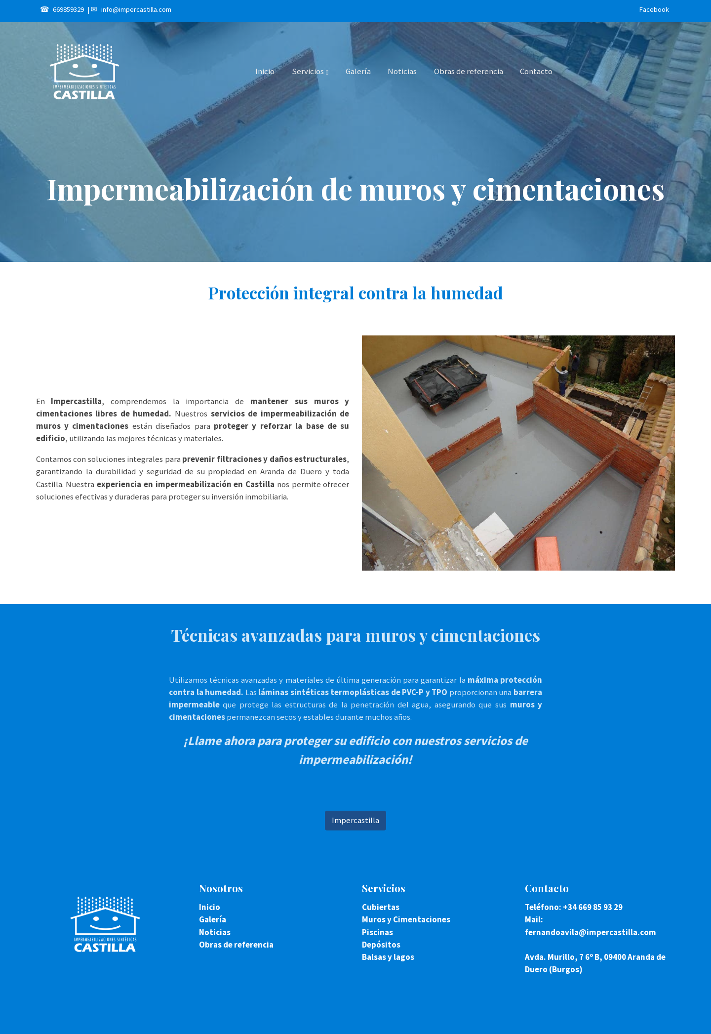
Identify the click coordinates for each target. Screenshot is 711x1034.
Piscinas (377, 932)
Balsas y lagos (388, 956)
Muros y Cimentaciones (406, 919)
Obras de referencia (236, 944)
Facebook (654, 9)
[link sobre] (111, 924)
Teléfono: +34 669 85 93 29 (574, 907)
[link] (84, 71)
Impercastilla (355, 820)
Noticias (215, 932)
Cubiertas (380, 907)
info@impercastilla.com (136, 9)
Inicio (209, 907)
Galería (212, 919)
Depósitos (381, 944)
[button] (310, 71)
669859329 (68, 9)
